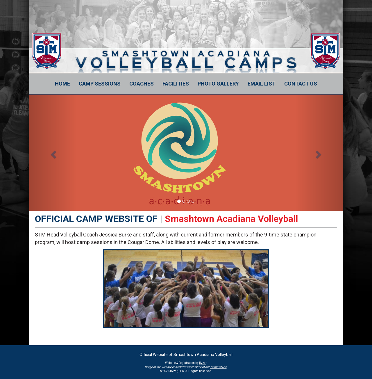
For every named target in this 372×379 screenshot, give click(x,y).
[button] (52, 153)
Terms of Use (218, 367)
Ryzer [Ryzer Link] (202, 362)
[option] (186, 153)
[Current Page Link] (62, 83)
